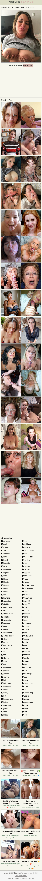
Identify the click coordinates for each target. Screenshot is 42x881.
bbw (4, 557)
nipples (26, 573)
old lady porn (28, 585)
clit (3, 611)
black (4, 579)
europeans (6, 645)
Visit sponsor (27, 65)
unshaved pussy (29, 693)
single (25, 658)
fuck (4, 661)
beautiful (5, 563)
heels (4, 690)
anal (4, 544)
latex (4, 712)
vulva (25, 705)
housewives (7, 699)
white (25, 709)
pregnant (26, 623)
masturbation (28, 550)
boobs (4, 588)
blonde (5, 582)
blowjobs (5, 585)
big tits (5, 573)
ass (3, 550)
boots (4, 592)
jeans (4, 709)
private (25, 626)
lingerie (26, 547)
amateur (5, 541)
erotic (4, 642)
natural (26, 569)
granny (5, 677)
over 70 (26, 611)
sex (24, 645)
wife (24, 712)
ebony (4, 639)
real (24, 633)
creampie (6, 620)
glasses (5, 671)
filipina (5, 658)
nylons (25, 582)
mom (25, 563)
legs (24, 541)
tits (24, 690)
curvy (4, 629)
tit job (25, 686)
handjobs (6, 686)
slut (24, 664)
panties (26, 614)
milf (24, 554)
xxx (24, 715)
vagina (25, 699)
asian (4, 547)
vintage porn (28, 702)
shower (26, 655)
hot (3, 696)
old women (27, 588)
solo (24, 671)
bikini (4, 576)
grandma (6, 674)
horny (4, 693)
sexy (25, 648)
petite (25, 620)
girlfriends (6, 667)
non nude (27, 576)
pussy (25, 629)
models (26, 560)
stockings (27, 674)
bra (3, 595)
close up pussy (8, 614)
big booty (6, 569)
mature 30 (27, 598)
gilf (3, 664)
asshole (5, 554)
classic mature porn (10, 607)
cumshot (5, 623)
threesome (27, 683)
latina (4, 715)
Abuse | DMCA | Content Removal (15, 873)
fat (3, 652)
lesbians (26, 544)
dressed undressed (10, 633)
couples (5, 617)
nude (25, 579)
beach (4, 560)
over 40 (26, 601)
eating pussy (7, 636)
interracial (6, 705)
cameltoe (6, 601)
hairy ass (6, 683)
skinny (25, 661)
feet (3, 655)
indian (4, 702)
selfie (25, 642)
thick (25, 680)
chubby (5, 604)
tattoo (25, 677)
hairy (4, 680)
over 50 (26, 604)
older (25, 592)
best (4, 566)
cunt (4, 626)
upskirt (25, 696)
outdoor (26, 595)
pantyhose (27, 617)
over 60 (26, 607)
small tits (26, 667)
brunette (5, 598)
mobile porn (27, 557)
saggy (25, 639)
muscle (26, 566)
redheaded (27, 636)
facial (4, 648)
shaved (26, 652)
